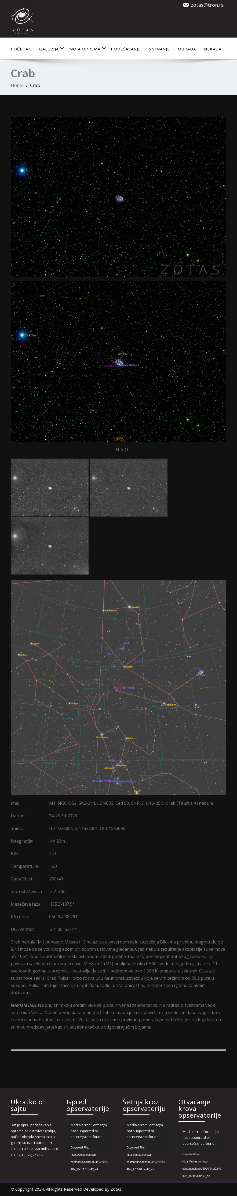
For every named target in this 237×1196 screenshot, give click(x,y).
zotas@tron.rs (207, 5)
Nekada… (214, 49)
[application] (90, 1135)
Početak (21, 49)
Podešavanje (126, 49)
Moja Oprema (87, 49)
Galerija (52, 49)
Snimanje (159, 49)
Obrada (187, 49)
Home (17, 85)
